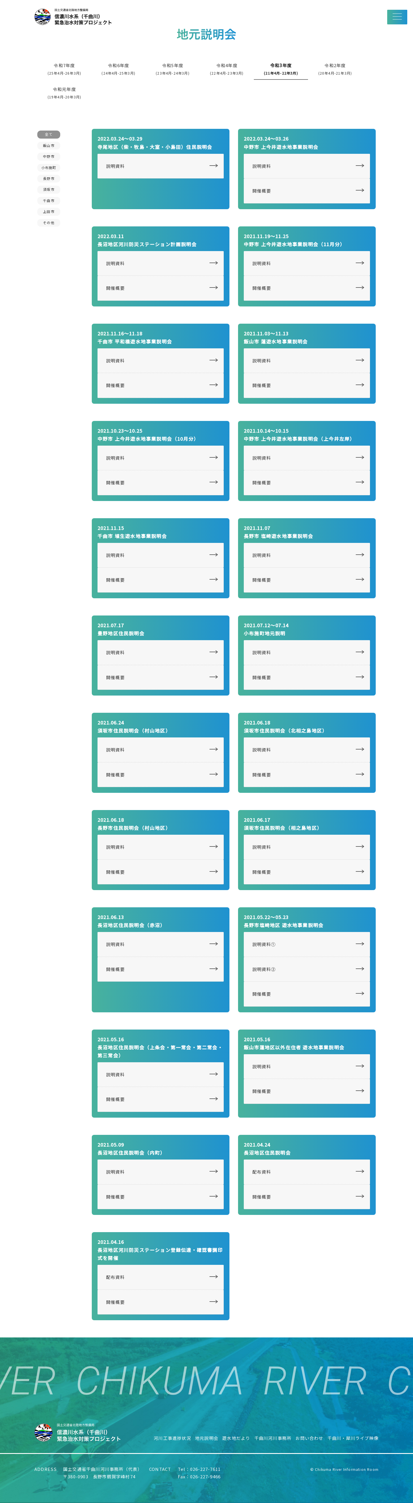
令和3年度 (281, 68)
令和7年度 (64, 68)
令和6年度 (118, 68)
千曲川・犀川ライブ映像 (353, 1438)
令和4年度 (227, 68)
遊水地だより (236, 1438)
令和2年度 (335, 68)
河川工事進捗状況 (172, 1438)
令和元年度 (64, 92)
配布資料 (261, 1172)
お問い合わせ (309, 1438)
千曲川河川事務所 (273, 1438)
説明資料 (115, 166)
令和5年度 (173, 68)
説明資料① (264, 944)
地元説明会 (206, 1438)
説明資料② (264, 969)
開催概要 (261, 191)
